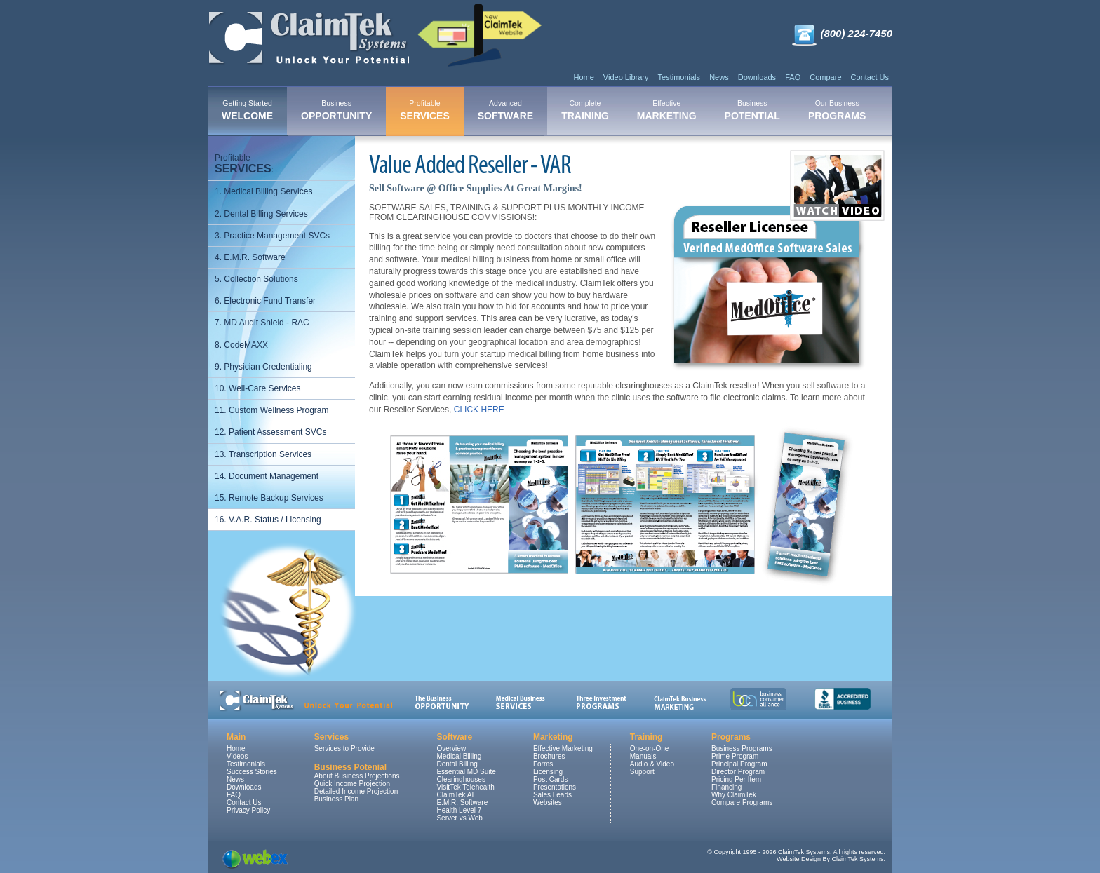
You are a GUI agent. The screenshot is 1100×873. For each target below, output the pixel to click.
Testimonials (679, 77)
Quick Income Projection (352, 783)
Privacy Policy (248, 810)
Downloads (757, 77)
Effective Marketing (563, 748)
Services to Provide (344, 748)
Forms (543, 764)
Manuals (643, 756)
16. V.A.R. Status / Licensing (268, 520)
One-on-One (649, 748)
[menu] (281, 339)
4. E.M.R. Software (250, 257)
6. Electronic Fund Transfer (265, 301)
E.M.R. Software (462, 802)
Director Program (738, 772)
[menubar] (544, 111)
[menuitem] (247, 111)
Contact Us (870, 77)
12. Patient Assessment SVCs (270, 432)
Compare (825, 77)
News (719, 77)
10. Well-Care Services (257, 388)
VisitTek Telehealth (465, 787)
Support (642, 772)
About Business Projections (357, 776)
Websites (547, 802)
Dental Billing (456, 764)
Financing (726, 787)
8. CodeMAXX (241, 345)
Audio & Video (652, 764)
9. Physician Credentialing (263, 367)
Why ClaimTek (733, 795)
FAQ (792, 77)
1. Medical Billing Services (263, 191)
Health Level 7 (458, 810)
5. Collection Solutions (256, 279)
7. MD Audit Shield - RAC (262, 322)
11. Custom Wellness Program (272, 410)
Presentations (554, 787)
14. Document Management (266, 476)
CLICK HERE (479, 409)
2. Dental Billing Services (261, 214)
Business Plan (336, 799)
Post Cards (550, 779)
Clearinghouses (460, 779)
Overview (451, 748)
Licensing (548, 772)
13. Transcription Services (263, 454)
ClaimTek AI (455, 795)
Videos (237, 756)
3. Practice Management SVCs (272, 236)
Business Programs (741, 748)
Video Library (626, 77)
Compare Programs (741, 802)
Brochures (549, 756)
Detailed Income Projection (356, 791)
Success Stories (252, 772)
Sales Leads (552, 795)
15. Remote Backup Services (269, 498)
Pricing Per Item (736, 779)
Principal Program (739, 764)
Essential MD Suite (465, 772)
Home (583, 77)
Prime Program (734, 756)
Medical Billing (458, 756)
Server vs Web (459, 818)
